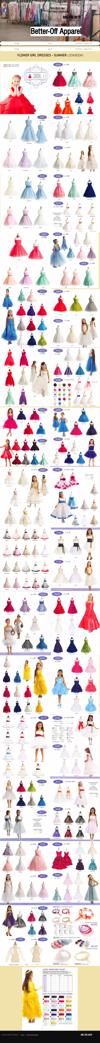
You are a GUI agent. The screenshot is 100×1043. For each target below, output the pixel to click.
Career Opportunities (32, 1035)
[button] (15, 4)
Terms (22, 1035)
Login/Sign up (90, 5)
